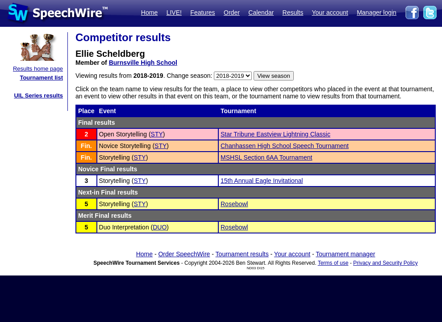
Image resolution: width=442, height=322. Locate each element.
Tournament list (41, 77)
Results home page (38, 68)
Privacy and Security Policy (385, 263)
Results (293, 12)
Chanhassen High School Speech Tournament (285, 145)
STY (157, 134)
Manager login (376, 12)
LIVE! (174, 12)
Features (202, 12)
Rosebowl (234, 204)
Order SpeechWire (184, 254)
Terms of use (333, 263)
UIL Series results (38, 95)
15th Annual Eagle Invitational (262, 180)
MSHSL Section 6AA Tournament (266, 157)
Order (232, 12)
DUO (160, 227)
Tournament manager (345, 254)
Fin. (86, 145)
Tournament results (242, 254)
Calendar (261, 12)
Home (149, 12)
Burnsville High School (143, 62)
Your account (330, 12)
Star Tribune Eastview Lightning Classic (275, 134)
